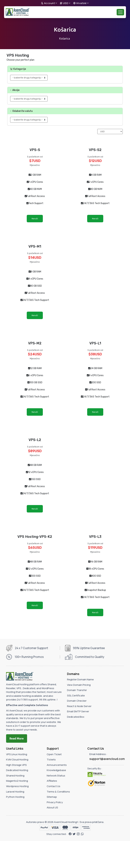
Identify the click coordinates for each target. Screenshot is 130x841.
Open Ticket (54, 754)
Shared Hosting (15, 775)
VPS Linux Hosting (16, 754)
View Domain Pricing (79, 685)
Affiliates (52, 781)
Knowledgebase (56, 770)
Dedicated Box (75, 717)
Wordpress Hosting (17, 786)
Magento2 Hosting (17, 781)
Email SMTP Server (78, 711)
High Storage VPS (16, 765)
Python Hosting (15, 797)
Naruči (35, 218)
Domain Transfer (77, 690)
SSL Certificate (76, 695)
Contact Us (53, 786)
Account (48, 3)
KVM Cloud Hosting (17, 759)
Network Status (56, 775)
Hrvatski (79, 3)
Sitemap (52, 797)
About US (52, 807)
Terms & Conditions (58, 791)
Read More (16, 738)
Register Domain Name (80, 679)
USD (64, 3)
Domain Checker (76, 700)
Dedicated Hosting (17, 770)
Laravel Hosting (15, 791)
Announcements (57, 765)
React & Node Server (79, 706)
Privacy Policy (55, 802)
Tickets (51, 759)
